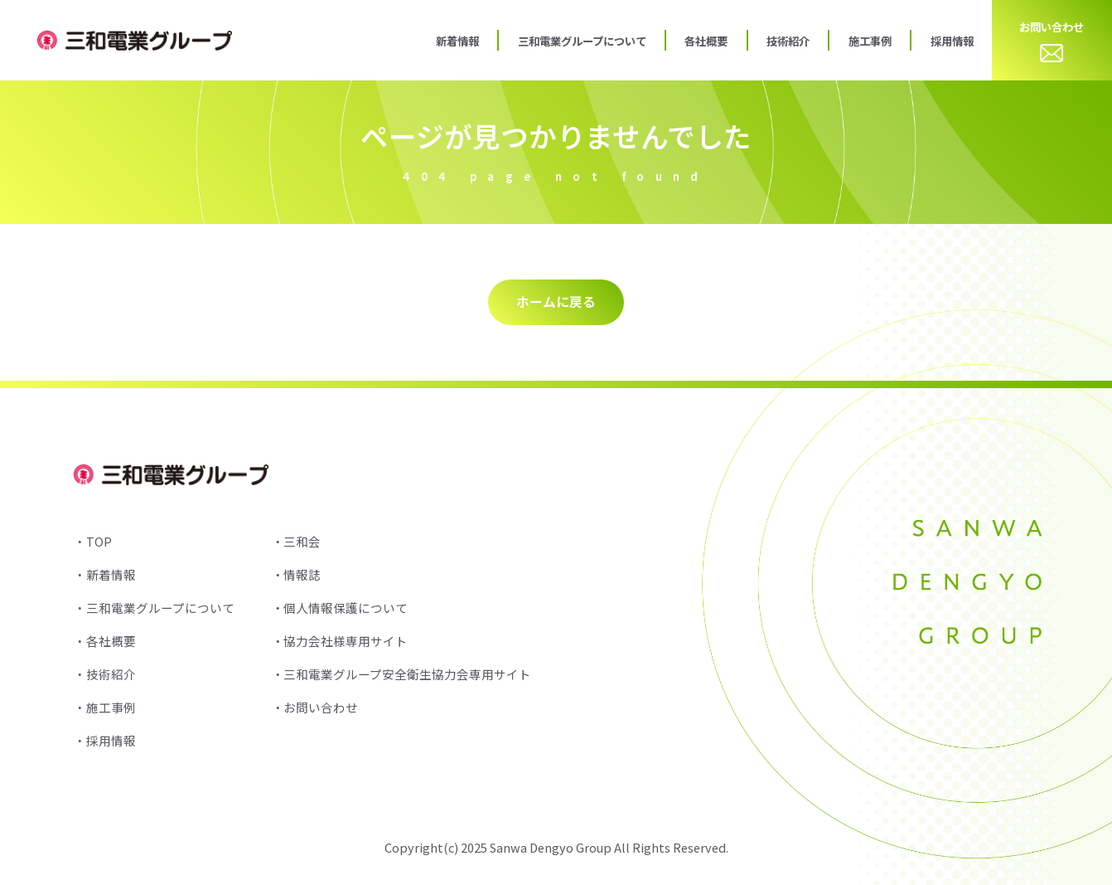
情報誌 (302, 574)
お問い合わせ (1051, 40)
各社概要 (706, 40)
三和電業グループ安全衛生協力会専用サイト (407, 674)
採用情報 (952, 40)
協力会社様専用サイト (345, 640)
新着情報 (457, 40)
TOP (99, 541)
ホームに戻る (556, 301)
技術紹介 (788, 40)
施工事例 (870, 40)
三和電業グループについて (582, 40)
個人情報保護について (345, 607)
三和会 (302, 541)
